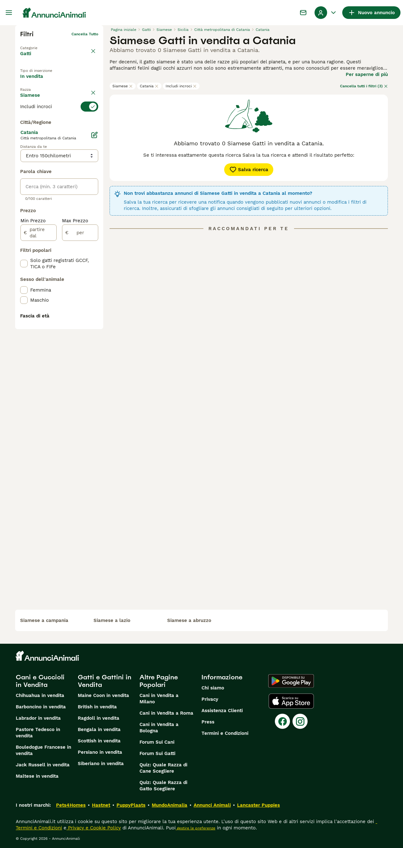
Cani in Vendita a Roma (166, 713)
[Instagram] (300, 721)
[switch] (59, 123)
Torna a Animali (35, 44)
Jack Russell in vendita (43, 765)
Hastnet (101, 805)
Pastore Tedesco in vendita (38, 733)
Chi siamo (213, 688)
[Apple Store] (291, 701)
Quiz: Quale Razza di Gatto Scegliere (163, 786)
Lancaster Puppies (258, 805)
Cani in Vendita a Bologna (159, 728)
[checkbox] (24, 154)
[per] (80, 377)
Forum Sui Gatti (157, 753)
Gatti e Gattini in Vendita (104, 680)
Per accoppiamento (48, 96)
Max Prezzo (75, 366)
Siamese (122, 86)
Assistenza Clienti (222, 710)
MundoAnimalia (169, 805)
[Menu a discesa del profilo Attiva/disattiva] (326, 12)
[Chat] (303, 12)
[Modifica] (94, 280)
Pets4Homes (71, 805)
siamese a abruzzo (189, 620)
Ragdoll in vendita (98, 718)
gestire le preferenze (195, 828)
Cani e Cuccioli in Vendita (40, 680)
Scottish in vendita (99, 741)
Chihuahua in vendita (40, 695)
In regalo (72, 81)
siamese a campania (44, 620)
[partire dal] (38, 377)
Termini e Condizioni (225, 733)
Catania (149, 86)
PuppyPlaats (130, 805)
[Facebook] (282, 721)
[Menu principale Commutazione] (9, 12)
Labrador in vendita (38, 718)
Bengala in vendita (99, 729)
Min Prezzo (33, 366)
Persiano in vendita (100, 752)
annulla (91, 111)
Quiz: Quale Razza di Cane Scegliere (163, 768)
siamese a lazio (112, 620)
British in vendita (97, 707)
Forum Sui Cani (156, 742)
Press (208, 722)
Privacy (210, 699)
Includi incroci (181, 86)
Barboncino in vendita (41, 707)
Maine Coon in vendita (103, 695)
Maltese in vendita (37, 776)
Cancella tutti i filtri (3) (364, 86)
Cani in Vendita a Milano (159, 699)
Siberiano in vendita (101, 763)
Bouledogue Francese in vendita (43, 750)
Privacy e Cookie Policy (93, 828)
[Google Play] (291, 680)
